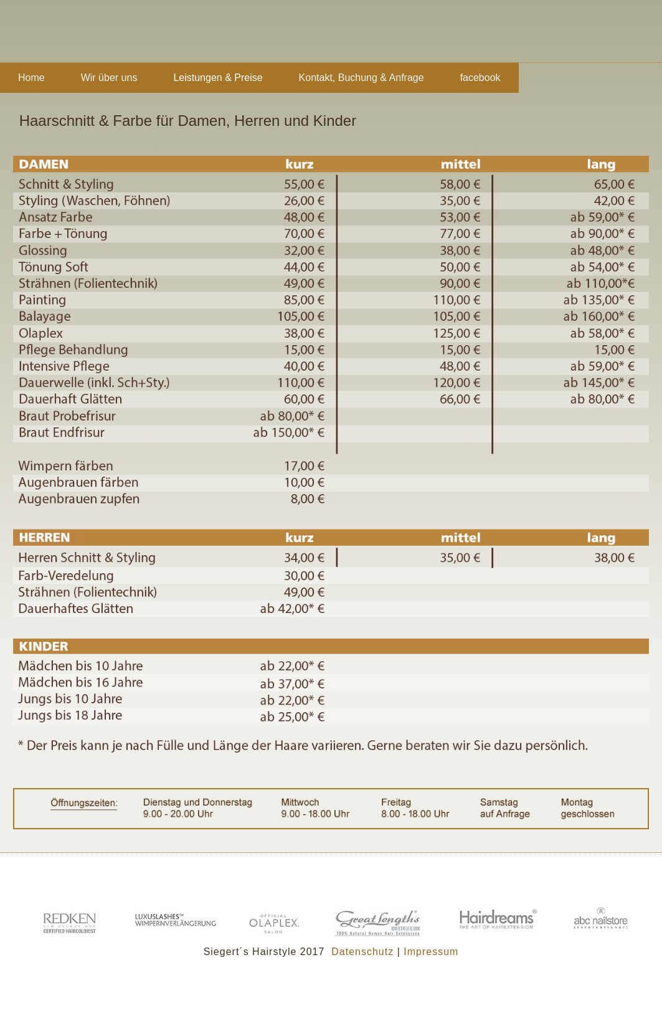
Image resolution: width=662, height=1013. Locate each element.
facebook (480, 77)
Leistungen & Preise (217, 77)
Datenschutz (362, 951)
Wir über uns (109, 77)
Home (31, 77)
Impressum (431, 951)
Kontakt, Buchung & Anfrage (361, 77)
